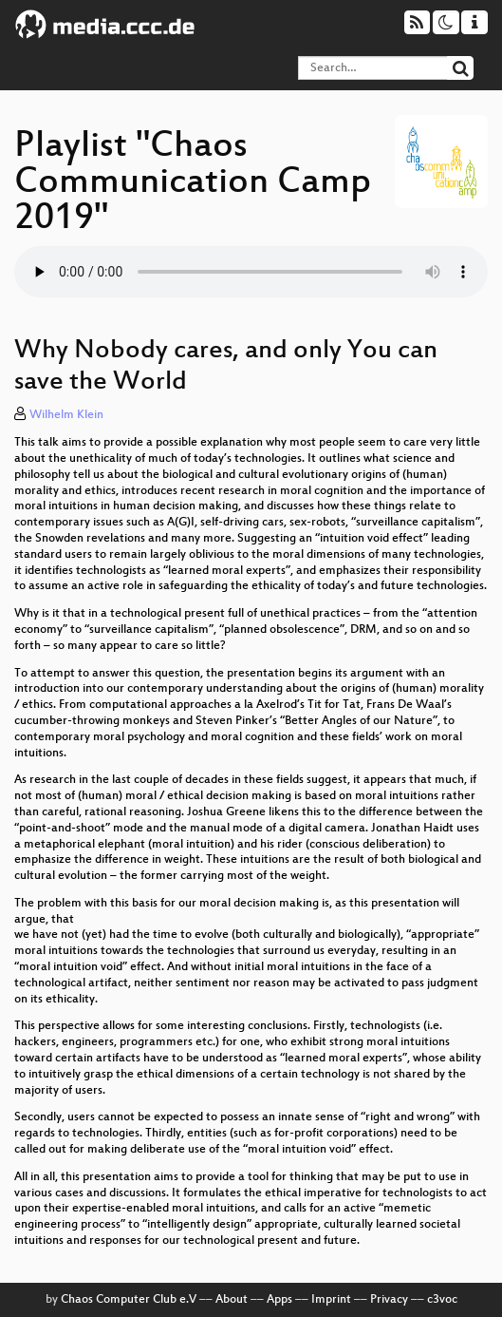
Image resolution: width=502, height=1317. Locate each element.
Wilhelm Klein (66, 415)
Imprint (331, 1300)
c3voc (442, 1300)
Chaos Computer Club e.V (128, 1300)
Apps (279, 1300)
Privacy (389, 1300)
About (231, 1300)
